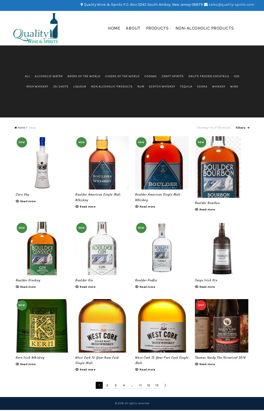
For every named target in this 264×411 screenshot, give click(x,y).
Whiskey (218, 86)
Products (157, 28)
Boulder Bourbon (208, 203)
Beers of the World (83, 76)
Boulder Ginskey (26, 281)
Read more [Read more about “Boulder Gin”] (87, 287)
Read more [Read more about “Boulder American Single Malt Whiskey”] (87, 207)
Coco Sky (21, 195)
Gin (236, 76)
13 (156, 386)
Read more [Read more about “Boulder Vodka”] (147, 287)
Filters (240, 128)
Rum (140, 86)
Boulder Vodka (146, 281)
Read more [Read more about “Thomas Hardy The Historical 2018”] (208, 365)
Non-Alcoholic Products (205, 28)
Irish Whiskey (37, 86)
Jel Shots (60, 86)
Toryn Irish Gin (207, 281)
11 (140, 386)
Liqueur (79, 86)
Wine (234, 86)
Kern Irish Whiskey (28, 359)
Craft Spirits (173, 76)
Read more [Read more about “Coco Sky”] (27, 201)
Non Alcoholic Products (112, 86)
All (27, 76)
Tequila (186, 86)
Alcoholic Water (49, 76)
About (133, 28)
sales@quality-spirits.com (231, 4)
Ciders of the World (122, 76)
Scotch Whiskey (162, 86)
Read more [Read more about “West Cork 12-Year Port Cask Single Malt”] (147, 371)
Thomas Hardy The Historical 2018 (221, 359)
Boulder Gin (84, 281)
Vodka (202, 86)
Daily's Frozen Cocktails (208, 76)
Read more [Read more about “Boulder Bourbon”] (208, 209)
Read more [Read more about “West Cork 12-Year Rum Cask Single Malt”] (87, 371)
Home (114, 28)
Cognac (150, 76)
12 (148, 386)
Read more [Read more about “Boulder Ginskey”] (27, 287)
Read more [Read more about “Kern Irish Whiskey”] (27, 365)
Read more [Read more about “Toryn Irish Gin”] (208, 287)
